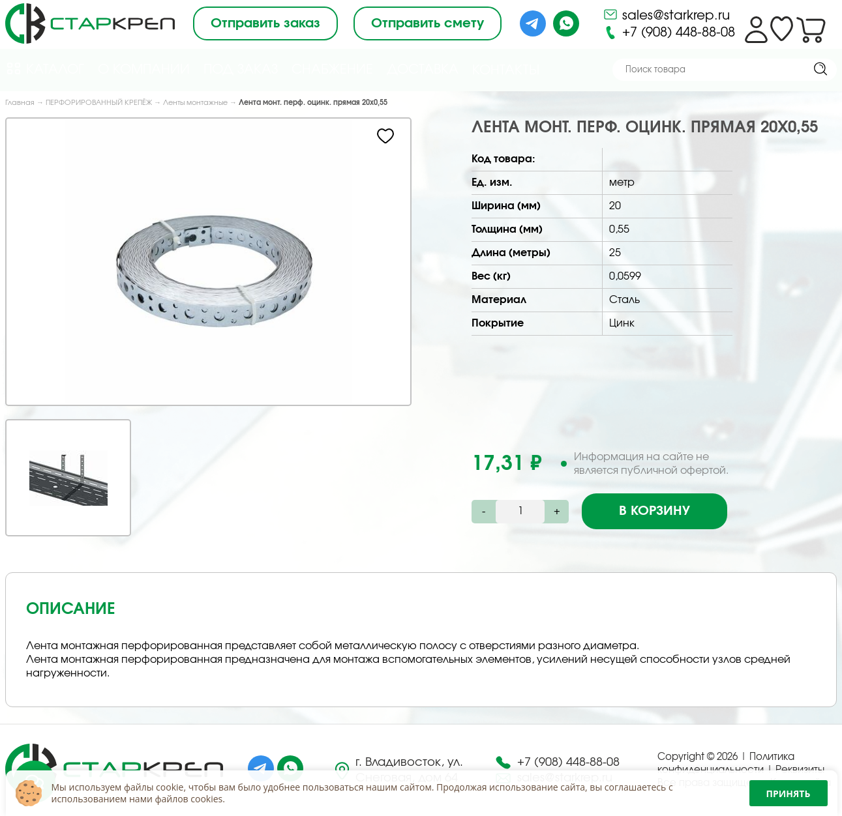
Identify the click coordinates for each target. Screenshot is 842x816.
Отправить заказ (265, 23)
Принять (788, 793)
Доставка (423, 69)
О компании (144, 69)
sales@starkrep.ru (666, 14)
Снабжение (332, 69)
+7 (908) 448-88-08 (669, 32)
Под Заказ (240, 69)
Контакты (505, 70)
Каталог (44, 68)
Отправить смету (427, 23)
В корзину (654, 510)
